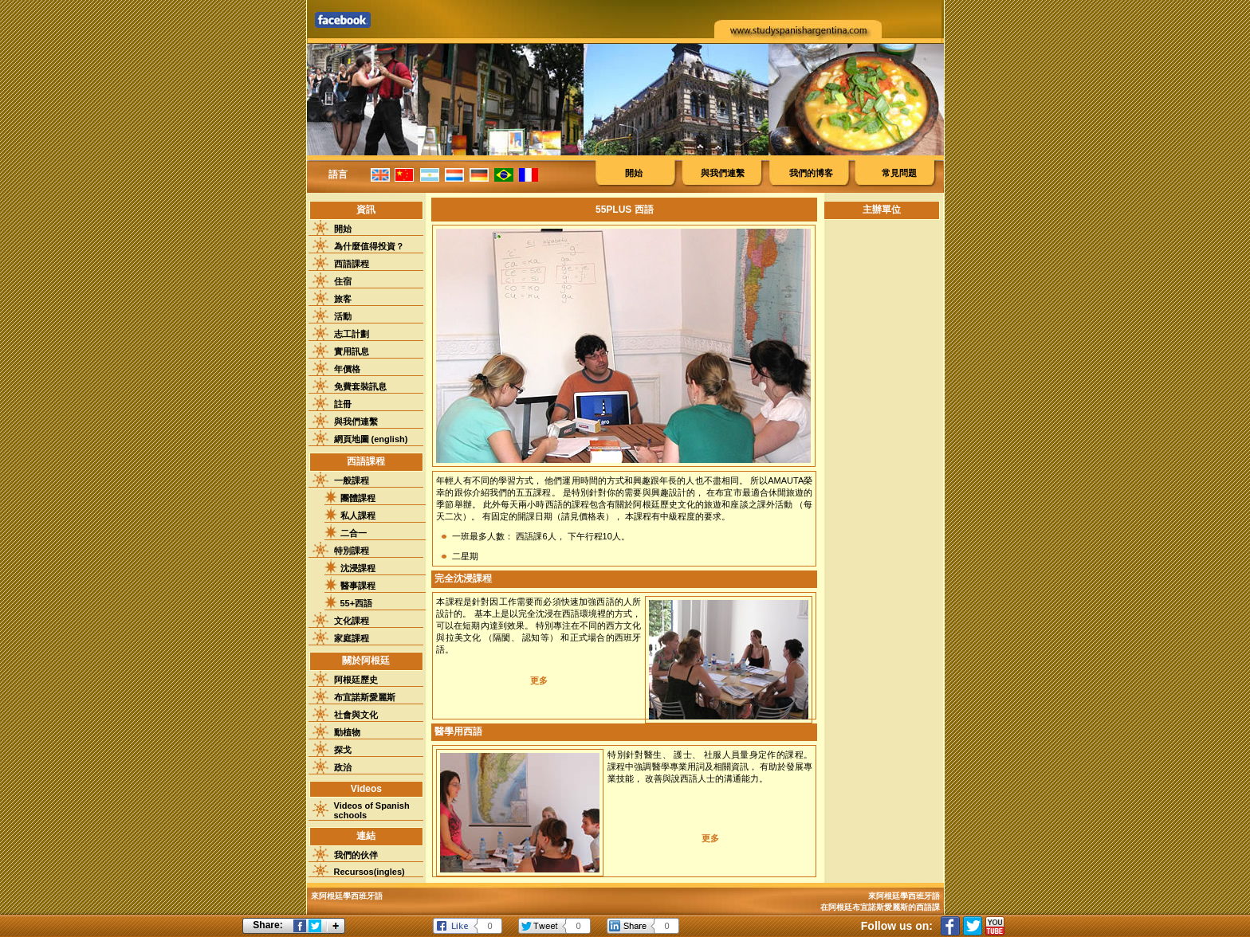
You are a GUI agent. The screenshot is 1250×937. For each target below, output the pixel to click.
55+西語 (356, 603)
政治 (343, 767)
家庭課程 (351, 638)
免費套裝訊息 (360, 386)
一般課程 (351, 480)
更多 (539, 680)
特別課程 (351, 550)
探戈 (343, 750)
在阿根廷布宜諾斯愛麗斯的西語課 (880, 907)
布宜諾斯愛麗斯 (364, 697)
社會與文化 (356, 714)
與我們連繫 (723, 173)
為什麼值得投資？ (369, 246)
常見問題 (899, 173)
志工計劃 (351, 334)
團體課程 (357, 498)
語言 (338, 174)
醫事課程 (357, 585)
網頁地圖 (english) (371, 439)
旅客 (343, 299)
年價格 (347, 369)
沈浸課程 (357, 568)
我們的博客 (811, 173)
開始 (634, 173)
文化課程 (351, 620)
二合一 (353, 533)
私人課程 (357, 515)
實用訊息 (351, 351)
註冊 (343, 404)
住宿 (343, 281)
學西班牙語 (920, 896)
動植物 (347, 732)
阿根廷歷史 (356, 679)
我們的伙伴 (356, 855)
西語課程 (351, 264)
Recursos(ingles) (369, 871)
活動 (343, 316)
